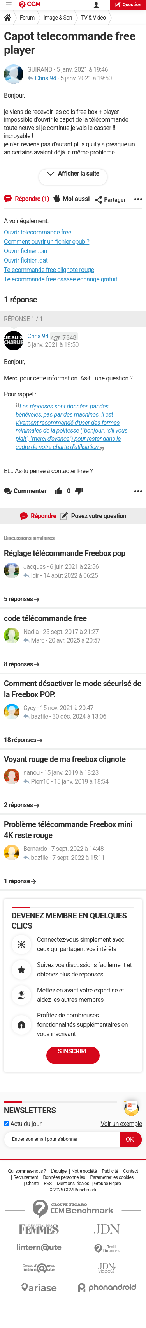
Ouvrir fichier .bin (25, 251)
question (128, 4)
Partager (110, 200)
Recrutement (26, 1177)
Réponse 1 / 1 (23, 319)
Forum (27, 17)
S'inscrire (73, 1051)
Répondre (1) (31, 198)
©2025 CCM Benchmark (73, 1190)
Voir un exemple (121, 1123)
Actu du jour (22, 1123)
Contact (130, 1171)
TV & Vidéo (93, 17)
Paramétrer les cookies (112, 1177)
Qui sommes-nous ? (27, 1171)
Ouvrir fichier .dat (25, 260)
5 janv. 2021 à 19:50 (86, 78)
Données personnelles (64, 1177)
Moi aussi (76, 198)
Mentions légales (73, 1183)
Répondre (43, 516)
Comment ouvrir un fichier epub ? (46, 241)
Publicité (110, 1171)
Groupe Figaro (107, 1183)
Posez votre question (98, 516)
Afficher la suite (77, 173)
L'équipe (59, 1171)
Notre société (84, 1171)
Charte (32, 1183)
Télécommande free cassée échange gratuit (60, 279)
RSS (48, 1183)
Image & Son (58, 17)
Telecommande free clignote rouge (49, 269)
